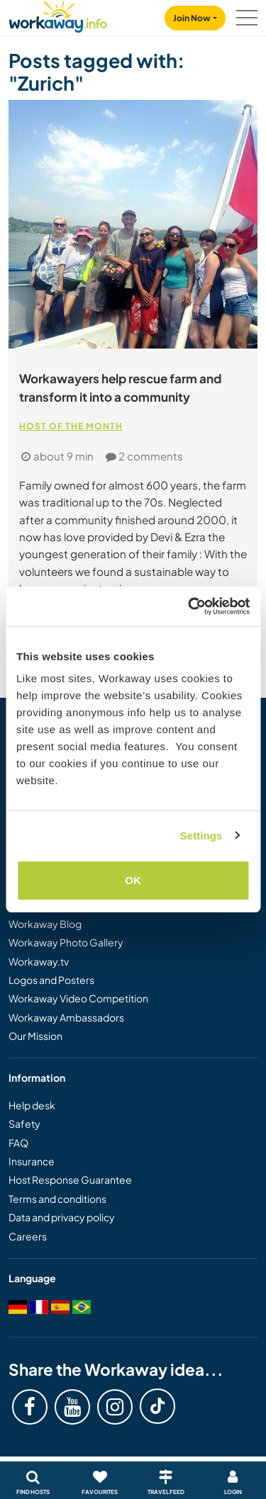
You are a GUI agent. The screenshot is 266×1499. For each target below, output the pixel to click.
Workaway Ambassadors (66, 1017)
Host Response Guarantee (70, 1179)
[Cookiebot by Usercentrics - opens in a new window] (189, 606)
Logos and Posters (51, 979)
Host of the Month (71, 426)
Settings (201, 836)
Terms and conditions (57, 1198)
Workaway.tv (39, 961)
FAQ (18, 1142)
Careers (28, 1236)
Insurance (32, 1161)
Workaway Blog (45, 923)
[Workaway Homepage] (58, 14)
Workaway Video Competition (78, 998)
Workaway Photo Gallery (66, 942)
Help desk (32, 1105)
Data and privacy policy (62, 1217)
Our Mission (35, 1035)
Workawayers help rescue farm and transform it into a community (120, 387)
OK (133, 880)
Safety (24, 1123)
